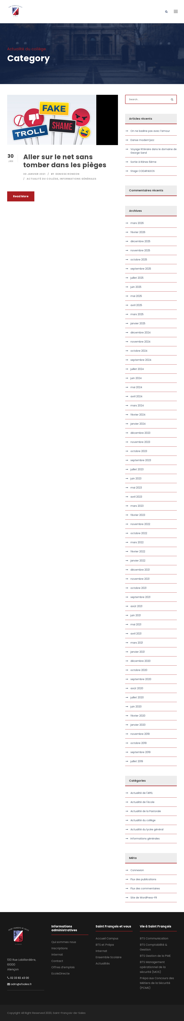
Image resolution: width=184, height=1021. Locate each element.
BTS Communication (154, 938)
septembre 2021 (140, 597)
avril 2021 (135, 633)
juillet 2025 (137, 278)
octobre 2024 (138, 351)
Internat (57, 954)
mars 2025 (137, 314)
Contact (57, 961)
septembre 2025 (140, 268)
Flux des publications (143, 879)
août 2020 (136, 688)
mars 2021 (136, 642)
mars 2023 (137, 506)
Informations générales (78, 178)
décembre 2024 (140, 332)
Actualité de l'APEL (141, 793)
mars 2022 (137, 542)
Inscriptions (59, 948)
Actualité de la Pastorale (145, 811)
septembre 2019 (140, 752)
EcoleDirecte (60, 973)
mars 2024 (137, 405)
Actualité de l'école (142, 802)
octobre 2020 (138, 670)
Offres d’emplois (63, 967)
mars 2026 (137, 223)
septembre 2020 (140, 679)
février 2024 (138, 414)
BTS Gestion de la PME (155, 956)
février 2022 (137, 551)
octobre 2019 (138, 743)
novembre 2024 (140, 341)
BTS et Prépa (105, 945)
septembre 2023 (140, 460)
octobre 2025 (138, 259)
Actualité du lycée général (146, 829)
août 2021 (136, 606)
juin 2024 (136, 378)
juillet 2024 (137, 369)
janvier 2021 (137, 652)
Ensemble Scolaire (109, 957)
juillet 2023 (137, 469)
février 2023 (137, 515)
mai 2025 (136, 296)
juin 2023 (135, 478)
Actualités (103, 963)
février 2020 (137, 715)
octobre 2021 (138, 588)
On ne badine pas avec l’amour (150, 131)
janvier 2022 (137, 560)
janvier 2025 (137, 323)
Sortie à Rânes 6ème (143, 162)
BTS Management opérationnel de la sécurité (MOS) (153, 967)
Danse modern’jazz (142, 140)
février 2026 (137, 232)
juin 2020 (136, 706)
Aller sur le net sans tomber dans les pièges (64, 160)
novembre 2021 (139, 579)
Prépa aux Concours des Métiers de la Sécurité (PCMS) (157, 983)
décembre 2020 (140, 661)
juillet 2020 (137, 697)
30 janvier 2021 (34, 174)
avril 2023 (136, 497)
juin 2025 (135, 287)
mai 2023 (136, 487)
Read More (20, 196)
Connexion (137, 870)
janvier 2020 (138, 725)
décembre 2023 (140, 433)
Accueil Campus (107, 938)
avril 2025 (136, 305)
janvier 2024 (138, 424)
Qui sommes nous (63, 942)
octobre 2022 (138, 533)
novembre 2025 (140, 250)
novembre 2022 (140, 524)
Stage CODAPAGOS (142, 171)
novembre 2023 (140, 442)
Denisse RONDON (67, 174)
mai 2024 (136, 387)
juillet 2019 (136, 761)
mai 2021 (135, 624)
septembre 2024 (140, 360)
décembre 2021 (140, 569)
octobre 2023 (138, 451)
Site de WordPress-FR (143, 897)
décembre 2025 (140, 241)
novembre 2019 (140, 734)
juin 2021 (135, 615)
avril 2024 (136, 396)
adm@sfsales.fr (21, 984)
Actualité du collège (42, 178)
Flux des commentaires (145, 888)
